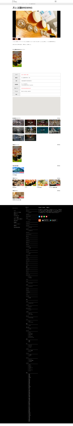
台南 (29, 343)
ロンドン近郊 (30, 353)
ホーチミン (30, 309)
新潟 (29, 410)
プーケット (30, 348)
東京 (29, 423)
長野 (29, 412)
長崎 (29, 421)
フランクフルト (30, 324)
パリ (29, 358)
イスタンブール (30, 305)
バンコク (29, 349)
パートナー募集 (16, 219)
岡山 (29, 405)
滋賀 (29, 393)
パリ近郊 (29, 357)
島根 (29, 422)
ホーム (15, 213)
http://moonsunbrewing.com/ (26, 90)
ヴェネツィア (30, 370)
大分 (29, 400)
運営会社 (15, 228)
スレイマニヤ (30, 285)
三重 (29, 420)
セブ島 (29, 300)
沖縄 (29, 399)
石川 (29, 408)
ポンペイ (29, 368)
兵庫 (29, 403)
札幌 (27, 77)
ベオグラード (30, 233)
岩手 (29, 394)
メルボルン (30, 280)
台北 (29, 344)
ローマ (29, 373)
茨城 (29, 411)
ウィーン (29, 279)
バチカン (29, 369)
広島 (29, 407)
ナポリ (29, 367)
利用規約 (15, 224)
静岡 (29, 406)
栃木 (29, 404)
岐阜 (29, 390)
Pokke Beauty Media (17, 229)
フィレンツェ (30, 372)
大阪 (29, 416)
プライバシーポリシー (17, 226)
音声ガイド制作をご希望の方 (18, 221)
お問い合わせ (16, 223)
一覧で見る (58, 120)
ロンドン (29, 354)
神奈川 (29, 415)
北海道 (25, 77)
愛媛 (29, 401)
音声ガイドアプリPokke (17, 214)
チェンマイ (30, 347)
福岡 (29, 398)
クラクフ (29, 215)
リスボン (29, 331)
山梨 (29, 418)
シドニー (29, 312)
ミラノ (29, 371)
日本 (22, 77)
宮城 (29, 396)
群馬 (29, 414)
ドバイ (29, 222)
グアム (29, 334)
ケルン (29, 323)
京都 (29, 419)
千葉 (29, 402)
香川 (29, 397)
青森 (29, 395)
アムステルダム (30, 320)
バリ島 (29, 250)
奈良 (29, 409)
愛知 (29, 413)
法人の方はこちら (16, 218)
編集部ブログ (16, 216)
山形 (29, 392)
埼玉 (29, 391)
